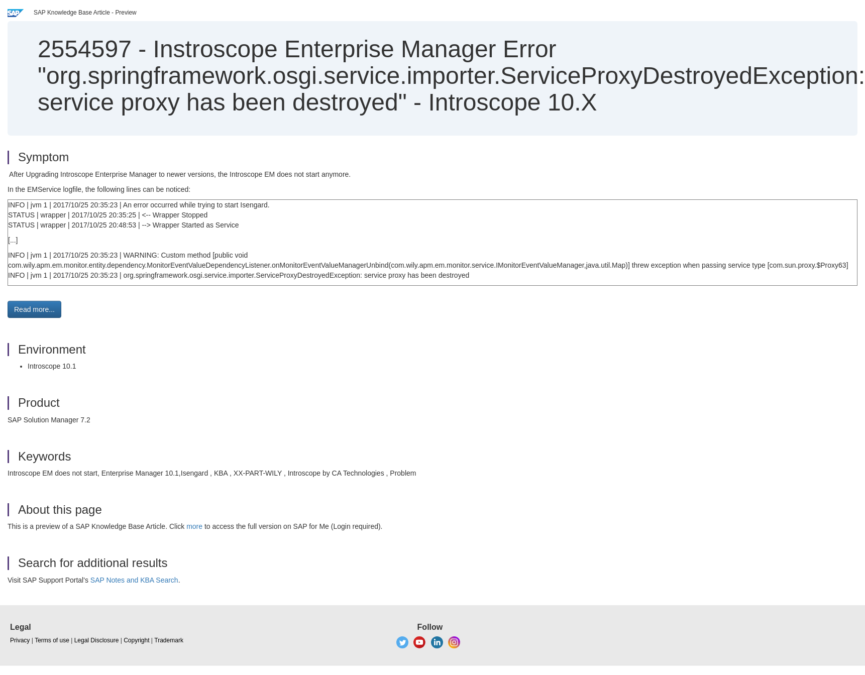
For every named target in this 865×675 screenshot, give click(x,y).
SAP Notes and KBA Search (134, 580)
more (194, 526)
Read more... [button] (34, 309)
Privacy (20, 640)
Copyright (136, 640)
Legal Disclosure (96, 640)
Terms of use (52, 640)
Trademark (168, 640)
